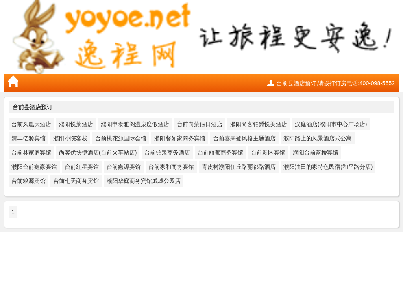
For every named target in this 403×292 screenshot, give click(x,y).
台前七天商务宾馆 (76, 181)
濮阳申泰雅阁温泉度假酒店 (135, 124)
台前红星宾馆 (82, 166)
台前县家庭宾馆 (31, 152)
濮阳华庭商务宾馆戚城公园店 (144, 181)
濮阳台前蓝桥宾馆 (315, 152)
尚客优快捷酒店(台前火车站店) (98, 152)
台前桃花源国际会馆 (120, 138)
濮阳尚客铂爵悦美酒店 (258, 124)
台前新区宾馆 (268, 152)
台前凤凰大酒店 (31, 124)
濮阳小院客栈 (70, 138)
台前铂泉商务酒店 (167, 152)
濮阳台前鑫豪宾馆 (34, 166)
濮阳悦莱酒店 (76, 124)
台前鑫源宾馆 (124, 166)
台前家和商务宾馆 (171, 166)
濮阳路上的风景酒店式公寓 (317, 138)
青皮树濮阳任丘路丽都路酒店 (239, 166)
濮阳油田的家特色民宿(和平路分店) (328, 166)
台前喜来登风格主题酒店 (244, 138)
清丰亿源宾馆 (28, 138)
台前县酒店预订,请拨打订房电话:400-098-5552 (336, 83)
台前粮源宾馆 (28, 181)
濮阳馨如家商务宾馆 (179, 138)
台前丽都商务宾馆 (220, 152)
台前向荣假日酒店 (199, 124)
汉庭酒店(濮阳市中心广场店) (331, 124)
